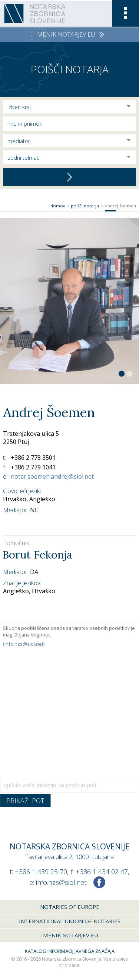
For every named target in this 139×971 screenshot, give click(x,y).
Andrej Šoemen (120, 205)
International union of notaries (69, 921)
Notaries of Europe (69, 906)
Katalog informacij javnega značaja (70, 951)
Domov (57, 205)
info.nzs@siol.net (23, 644)
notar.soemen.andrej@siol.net (52, 476)
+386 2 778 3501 (33, 458)
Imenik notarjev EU (69, 935)
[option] (69, 301)
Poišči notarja (85, 205)
